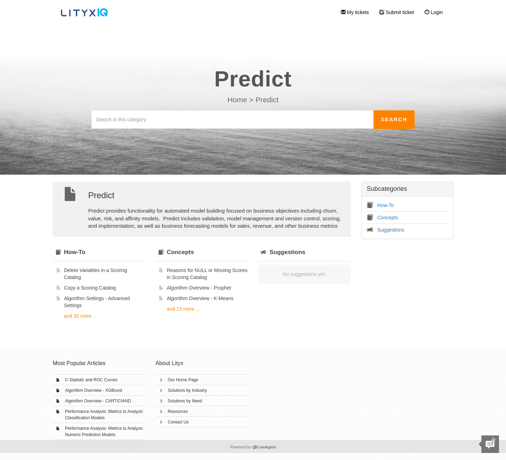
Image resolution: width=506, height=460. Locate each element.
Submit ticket (396, 12)
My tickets (355, 12)
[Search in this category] (232, 119)
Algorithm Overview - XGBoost (93, 390)
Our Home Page (183, 379)
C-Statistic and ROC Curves (91, 379)
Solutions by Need (185, 401)
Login (433, 12)
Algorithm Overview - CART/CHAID (98, 401)
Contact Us (178, 422)
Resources (178, 411)
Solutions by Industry (187, 390)
